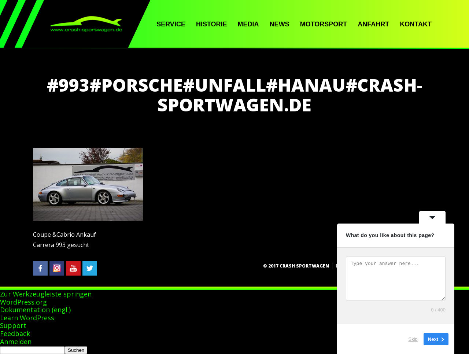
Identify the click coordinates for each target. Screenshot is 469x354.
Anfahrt (373, 24)
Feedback (15, 333)
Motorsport (323, 24)
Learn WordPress (27, 317)
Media (248, 24)
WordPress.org (23, 302)
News (279, 24)
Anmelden (16, 341)
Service (170, 24)
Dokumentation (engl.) (35, 309)
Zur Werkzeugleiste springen (46, 294)
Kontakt (416, 24)
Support (13, 325)
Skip (413, 339)
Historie (211, 24)
